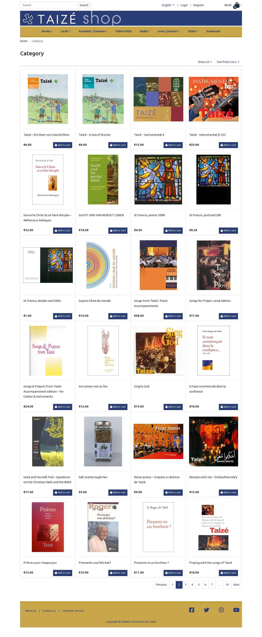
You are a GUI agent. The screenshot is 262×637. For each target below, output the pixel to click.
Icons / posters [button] (168, 31)
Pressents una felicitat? (95, 562)
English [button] (167, 5)
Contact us (49, 610)
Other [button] (192, 31)
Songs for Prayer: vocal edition (210, 300)
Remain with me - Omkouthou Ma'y (213, 477)
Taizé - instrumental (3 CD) (207, 134)
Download (213, 31)
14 (227, 584)
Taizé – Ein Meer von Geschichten (46, 134)
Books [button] (46, 31)
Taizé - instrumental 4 (149, 134)
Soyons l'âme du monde (95, 300)
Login (184, 5)
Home (23, 41)
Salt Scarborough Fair (93, 477)
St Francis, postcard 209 (205, 215)
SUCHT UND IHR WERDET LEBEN (101, 215)
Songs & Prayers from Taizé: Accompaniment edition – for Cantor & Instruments (43, 391)
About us (30, 610)
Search (84, 5)
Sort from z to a (227, 62)
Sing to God (141, 386)
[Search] (48, 5)
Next (236, 584)
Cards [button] (64, 31)
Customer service (73, 610)
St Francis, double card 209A (42, 300)
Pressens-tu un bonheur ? (151, 562)
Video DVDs (124, 31)
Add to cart (62, 145)
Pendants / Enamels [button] (92, 31)
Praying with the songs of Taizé (210, 562)
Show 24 (204, 62)
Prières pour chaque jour (40, 562)
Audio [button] (144, 31)
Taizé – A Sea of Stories (95, 134)
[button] (233, 5)
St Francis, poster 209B (149, 215)
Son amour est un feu (93, 386)
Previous (161, 584)
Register (199, 5)
